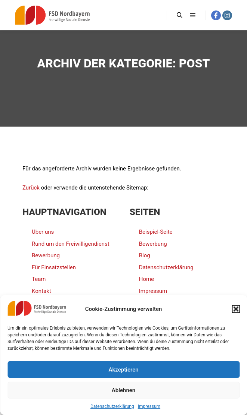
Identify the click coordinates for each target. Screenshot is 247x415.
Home (146, 279)
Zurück (31, 187)
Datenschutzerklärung (112, 406)
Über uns (43, 231)
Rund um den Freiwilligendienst (70, 243)
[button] (236, 309)
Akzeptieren (123, 369)
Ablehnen (123, 390)
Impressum (149, 406)
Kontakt (41, 291)
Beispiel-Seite (156, 231)
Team (39, 279)
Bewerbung (46, 255)
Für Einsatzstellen (54, 267)
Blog (144, 255)
